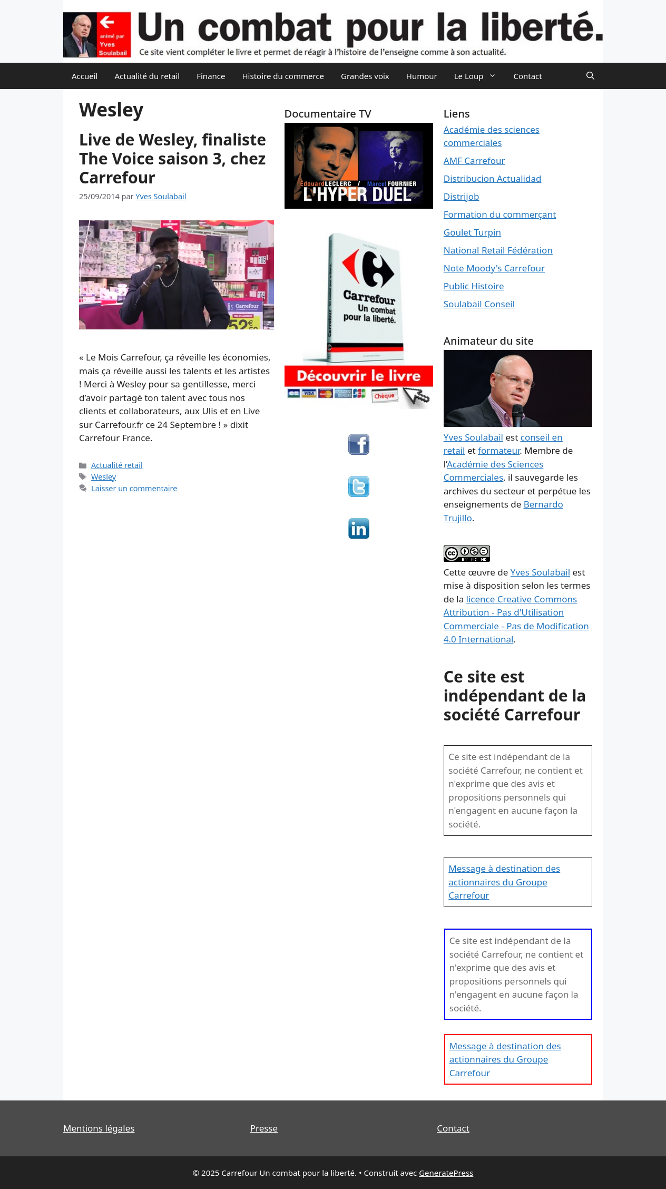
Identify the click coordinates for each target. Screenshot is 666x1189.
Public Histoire (474, 286)
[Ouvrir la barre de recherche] (590, 76)
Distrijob (461, 196)
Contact (527, 76)
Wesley (103, 477)
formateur (499, 450)
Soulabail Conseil (479, 304)
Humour (421, 76)
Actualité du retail (147, 76)
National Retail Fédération (498, 250)
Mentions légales (98, 1128)
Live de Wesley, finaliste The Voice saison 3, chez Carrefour (172, 158)
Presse (264, 1128)
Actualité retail (117, 465)
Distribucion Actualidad (493, 178)
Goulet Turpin (472, 232)
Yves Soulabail (540, 572)
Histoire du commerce (283, 76)
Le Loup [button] (479, 76)
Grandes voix (365, 76)
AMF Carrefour (474, 160)
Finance (211, 76)
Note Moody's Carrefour (494, 268)
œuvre (481, 572)
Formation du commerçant (500, 214)
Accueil (84, 76)
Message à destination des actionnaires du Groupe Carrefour (504, 881)
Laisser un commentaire (134, 488)
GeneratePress (446, 1172)
